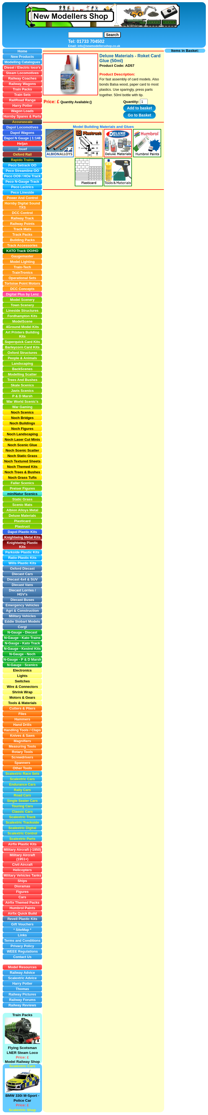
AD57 (129, 66)
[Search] (85, 35)
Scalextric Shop (22, 1110)
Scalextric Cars (22, 1066)
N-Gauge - (12, 659)
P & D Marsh (31, 659)
